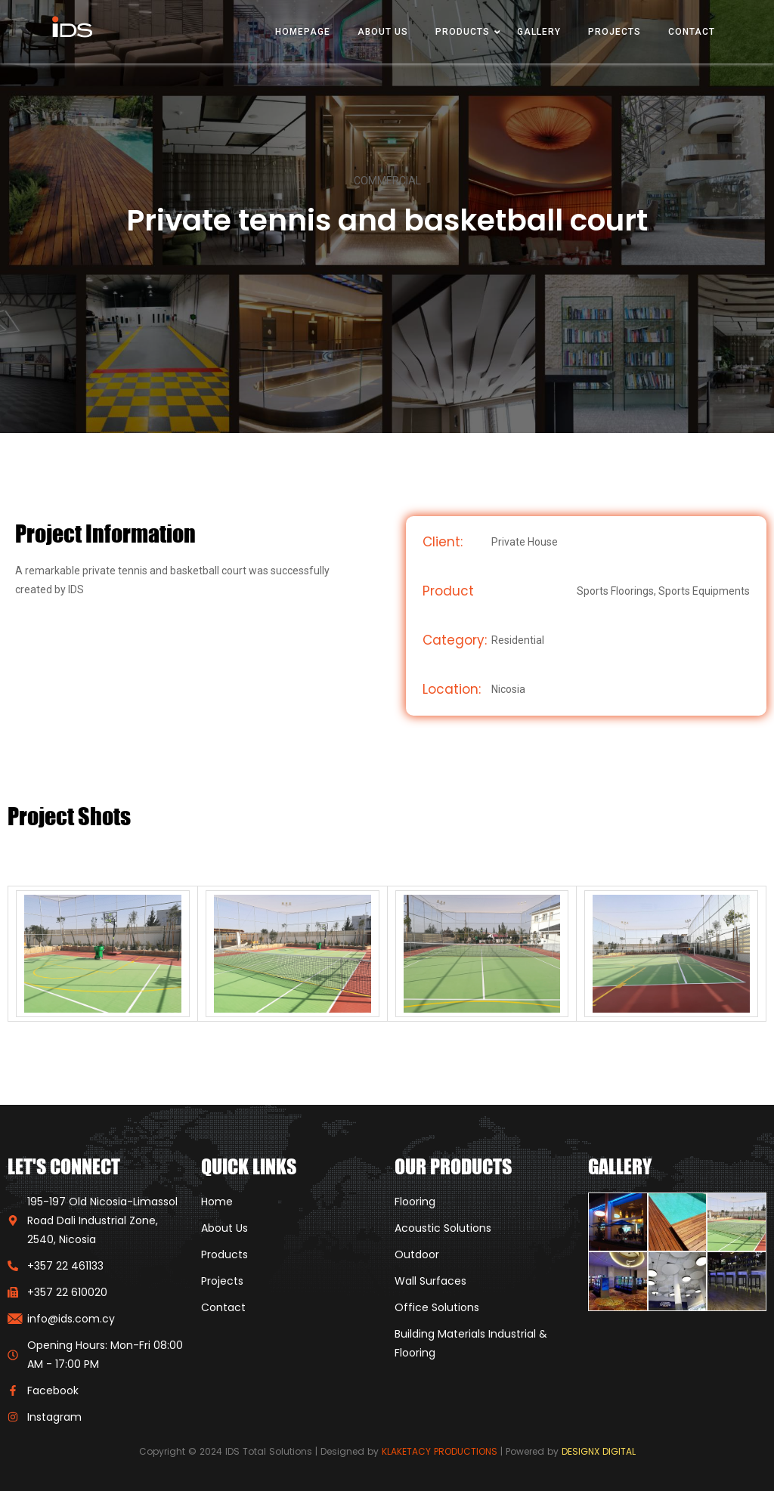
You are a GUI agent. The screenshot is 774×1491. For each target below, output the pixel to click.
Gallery (539, 31)
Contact (691, 31)
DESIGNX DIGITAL (599, 1451)
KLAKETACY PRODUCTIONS (439, 1451)
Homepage (302, 31)
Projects (614, 31)
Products (462, 31)
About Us (383, 31)
